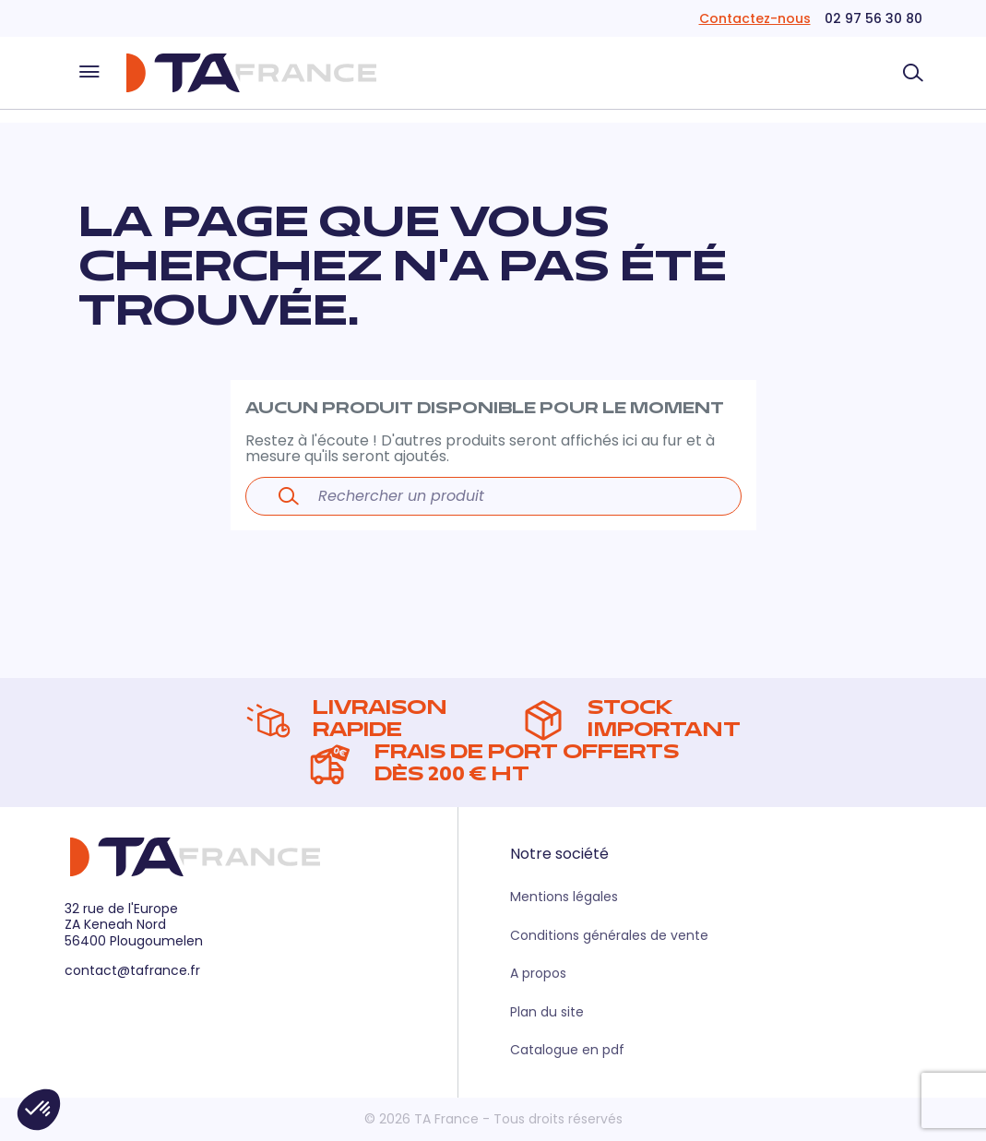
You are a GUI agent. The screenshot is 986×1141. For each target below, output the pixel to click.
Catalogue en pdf (567, 1049)
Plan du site (547, 1012)
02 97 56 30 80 (873, 18)
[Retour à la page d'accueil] (251, 73)
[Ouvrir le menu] (89, 73)
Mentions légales (564, 896)
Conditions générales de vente (609, 935)
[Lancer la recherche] (289, 496)
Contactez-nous (755, 18)
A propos (538, 973)
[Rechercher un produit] (913, 73)
